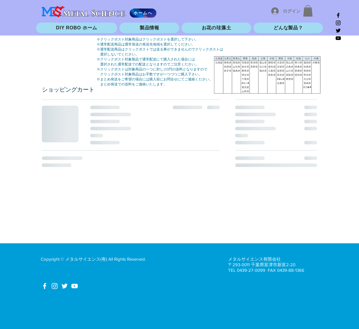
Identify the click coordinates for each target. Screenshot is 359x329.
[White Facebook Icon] (45, 286)
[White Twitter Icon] (65, 286)
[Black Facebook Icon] (338, 15)
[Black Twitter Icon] (338, 30)
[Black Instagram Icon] (338, 23)
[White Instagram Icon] (55, 286)
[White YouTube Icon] (74, 286)
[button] (308, 10)
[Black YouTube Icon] (338, 38)
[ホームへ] (143, 13)
